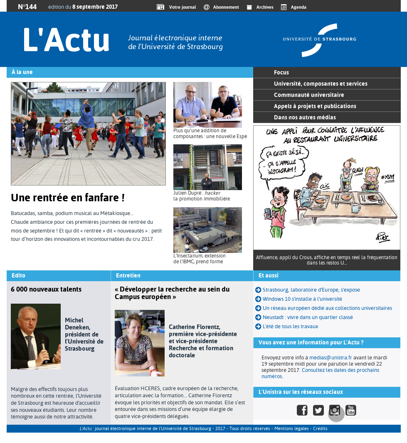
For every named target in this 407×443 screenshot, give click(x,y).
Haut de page (336, 414)
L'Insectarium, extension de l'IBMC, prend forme (199, 259)
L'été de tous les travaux (286, 326)
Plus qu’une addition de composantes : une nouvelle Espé (210, 133)
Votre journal (181, 7)
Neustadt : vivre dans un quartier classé (304, 317)
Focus (281, 72)
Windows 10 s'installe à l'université (298, 299)
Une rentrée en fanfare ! (68, 197)
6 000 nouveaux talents (46, 289)
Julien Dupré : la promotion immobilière (201, 196)
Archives (265, 7)
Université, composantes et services (321, 83)
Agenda (298, 7)
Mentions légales (291, 428)
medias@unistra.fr (330, 357)
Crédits (320, 428)
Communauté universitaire (309, 95)
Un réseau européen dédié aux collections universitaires (323, 308)
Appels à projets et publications (315, 106)
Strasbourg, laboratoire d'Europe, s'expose (307, 290)
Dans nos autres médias (305, 117)
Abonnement (226, 7)
